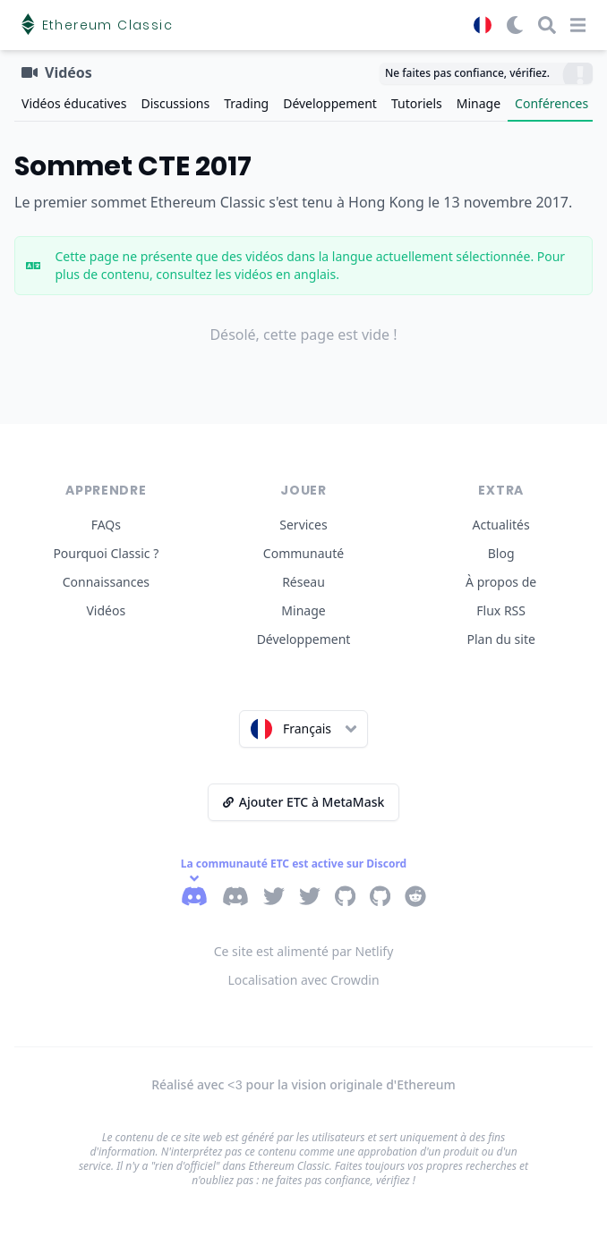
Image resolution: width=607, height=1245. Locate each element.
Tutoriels (416, 103)
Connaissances (106, 581)
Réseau (303, 581)
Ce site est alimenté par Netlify (304, 951)
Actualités (501, 524)
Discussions (175, 103)
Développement (330, 103)
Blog (501, 553)
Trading (246, 103)
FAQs (106, 524)
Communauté (303, 553)
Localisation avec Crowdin (303, 979)
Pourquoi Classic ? (105, 553)
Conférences (551, 103)
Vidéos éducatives (73, 103)
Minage (478, 103)
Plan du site (500, 639)
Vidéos (105, 610)
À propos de (501, 581)
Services (303, 524)
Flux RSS (501, 610)
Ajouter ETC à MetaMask (304, 801)
